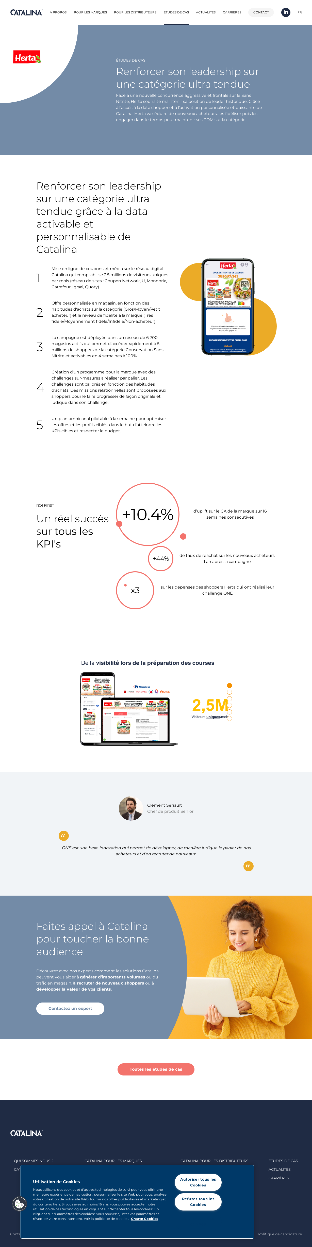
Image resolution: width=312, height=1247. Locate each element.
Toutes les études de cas (156, 1069)
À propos (58, 12)
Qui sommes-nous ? (34, 1161)
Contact (261, 12)
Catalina (26, 12)
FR (300, 12)
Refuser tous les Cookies (198, 1202)
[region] (137, 1202)
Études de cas (176, 12)
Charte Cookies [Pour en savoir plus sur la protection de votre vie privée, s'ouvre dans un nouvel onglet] (144, 1219)
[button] (19, 1204)
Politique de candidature (280, 1234)
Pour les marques (90, 12)
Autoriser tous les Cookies (198, 1182)
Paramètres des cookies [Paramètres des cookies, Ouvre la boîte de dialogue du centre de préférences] (198, 1221)
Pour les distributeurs (135, 12)
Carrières (232, 12)
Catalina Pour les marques (113, 1161)
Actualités (206, 12)
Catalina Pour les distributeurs (214, 1161)
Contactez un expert (70, 1008)
